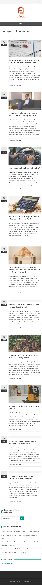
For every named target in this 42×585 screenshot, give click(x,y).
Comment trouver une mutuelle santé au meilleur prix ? (18, 548)
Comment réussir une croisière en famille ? (14, 552)
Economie (18, 85)
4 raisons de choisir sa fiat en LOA (24, 168)
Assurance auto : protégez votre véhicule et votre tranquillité (20, 531)
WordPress (28, 581)
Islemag (12, 581)
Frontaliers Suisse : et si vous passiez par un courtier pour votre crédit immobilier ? (24, 269)
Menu (21, 24)
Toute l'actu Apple (6, 563)
